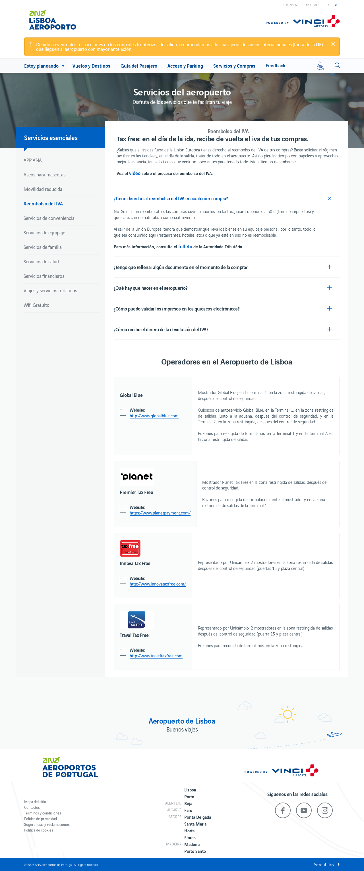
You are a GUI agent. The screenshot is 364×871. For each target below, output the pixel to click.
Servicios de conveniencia (49, 217)
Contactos (32, 807)
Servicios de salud (41, 261)
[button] (332, 4)
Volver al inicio (324, 864)
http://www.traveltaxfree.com (156, 655)
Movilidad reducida (43, 189)
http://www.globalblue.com (154, 415)
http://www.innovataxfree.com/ (158, 584)
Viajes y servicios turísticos (50, 290)
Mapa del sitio (35, 801)
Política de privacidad (40, 818)
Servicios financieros (44, 275)
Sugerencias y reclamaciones (47, 824)
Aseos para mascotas (44, 174)
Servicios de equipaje (44, 232)
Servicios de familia (43, 246)
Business (290, 4)
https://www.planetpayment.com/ (160, 512)
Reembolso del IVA (43, 203)
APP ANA (33, 160)
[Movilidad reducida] (320, 66)
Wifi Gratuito (36, 304)
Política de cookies (38, 830)
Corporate (311, 4)
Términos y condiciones (42, 813)
